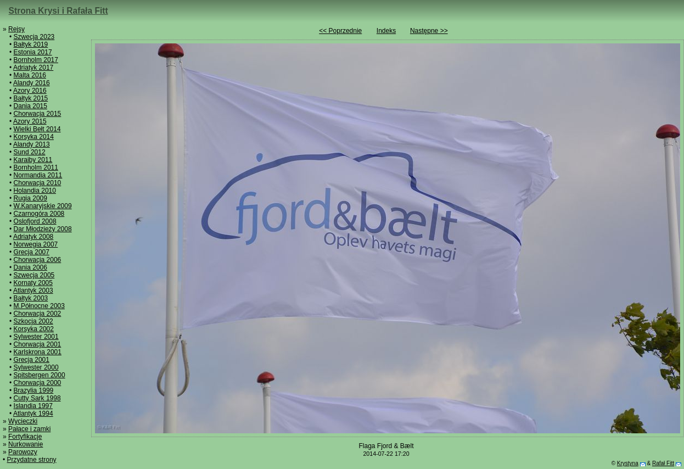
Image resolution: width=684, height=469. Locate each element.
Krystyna (627, 463)
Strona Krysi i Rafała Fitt (58, 10)
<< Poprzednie (340, 31)
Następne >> (429, 31)
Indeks (386, 31)
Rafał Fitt (663, 463)
